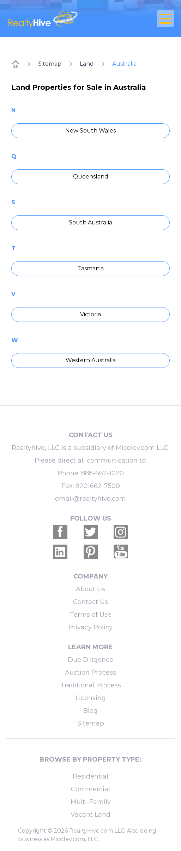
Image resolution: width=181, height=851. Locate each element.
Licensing (91, 698)
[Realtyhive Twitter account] (91, 532)
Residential (90, 776)
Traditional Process (90, 685)
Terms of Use (90, 614)
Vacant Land (90, 814)
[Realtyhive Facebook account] (60, 532)
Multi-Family (91, 802)
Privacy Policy (90, 627)
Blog (90, 711)
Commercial (90, 789)
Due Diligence (90, 660)
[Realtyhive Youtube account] (121, 552)
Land (87, 63)
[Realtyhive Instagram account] (121, 532)
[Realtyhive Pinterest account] (91, 552)
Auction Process (90, 672)
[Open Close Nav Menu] (165, 18)
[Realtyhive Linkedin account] (60, 552)
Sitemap (49, 63)
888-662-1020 (102, 473)
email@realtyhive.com (90, 499)
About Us (90, 589)
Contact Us (90, 602)
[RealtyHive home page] (62, 18)
